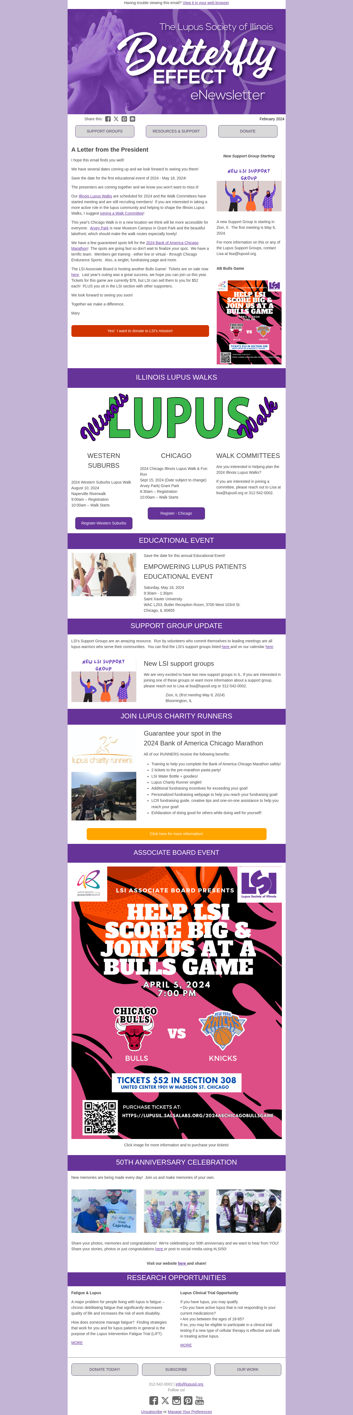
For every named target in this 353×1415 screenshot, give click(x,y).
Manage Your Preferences (190, 1412)
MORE (77, 1343)
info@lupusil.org (190, 1384)
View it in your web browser (206, 3)
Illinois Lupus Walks (95, 196)
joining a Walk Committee (121, 213)
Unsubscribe (151, 1412)
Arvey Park (99, 228)
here (75, 274)
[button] (105, 131)
